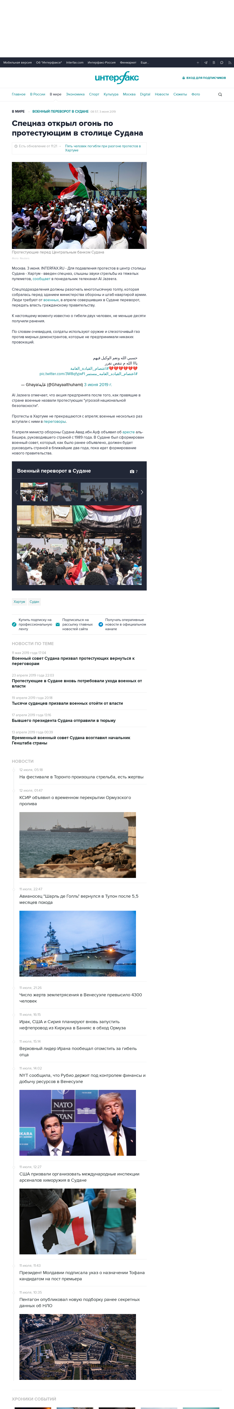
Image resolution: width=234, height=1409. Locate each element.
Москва (129, 94)
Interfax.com (74, 62)
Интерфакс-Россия (102, 62)
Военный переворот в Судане (60, 111)
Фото (195, 94)
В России (37, 94)
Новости (162, 94)
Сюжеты (180, 94)
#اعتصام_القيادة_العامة (89, 368)
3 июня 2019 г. (98, 384)
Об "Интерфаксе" (49, 62)
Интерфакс (117, 77)
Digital (145, 94)
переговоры (55, 421)
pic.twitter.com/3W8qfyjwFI (62, 374)
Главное (19, 94)
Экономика (75, 94)
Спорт (94, 94)
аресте (128, 432)
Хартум (19, 602)
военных (51, 300)
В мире (55, 94)
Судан (34, 602)
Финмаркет (128, 62)
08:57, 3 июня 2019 (103, 112)
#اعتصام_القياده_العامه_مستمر (112, 374)
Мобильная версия (17, 62)
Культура (111, 94)
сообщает (42, 279)
